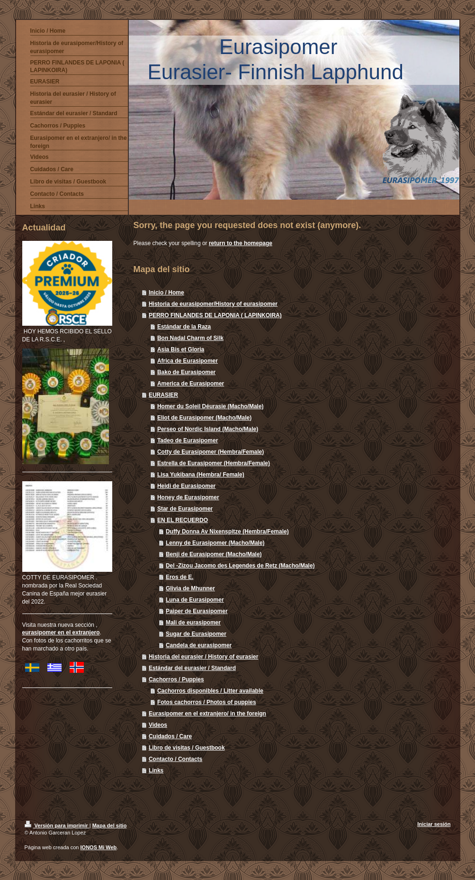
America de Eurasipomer (190, 383)
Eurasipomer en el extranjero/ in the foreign (207, 713)
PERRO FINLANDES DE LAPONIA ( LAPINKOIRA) (215, 315)
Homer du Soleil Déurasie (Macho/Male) (210, 406)
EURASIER (163, 395)
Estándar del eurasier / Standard (192, 668)
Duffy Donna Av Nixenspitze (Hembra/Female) (227, 531)
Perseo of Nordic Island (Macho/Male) (207, 429)
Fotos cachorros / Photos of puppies (206, 702)
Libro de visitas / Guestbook (187, 747)
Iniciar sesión (433, 824)
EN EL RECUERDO (182, 520)
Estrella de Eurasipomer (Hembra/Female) (213, 463)
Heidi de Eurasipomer (186, 486)
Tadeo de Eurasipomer (187, 440)
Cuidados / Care (170, 736)
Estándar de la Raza (184, 326)
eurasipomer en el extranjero (61, 632)
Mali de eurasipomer (193, 622)
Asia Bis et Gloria (180, 349)
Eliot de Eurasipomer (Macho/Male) (204, 417)
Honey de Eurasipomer (188, 497)
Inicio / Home (166, 292)
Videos (158, 725)
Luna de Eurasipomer (195, 599)
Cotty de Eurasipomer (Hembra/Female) (210, 452)
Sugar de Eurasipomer (196, 634)
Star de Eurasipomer (185, 508)
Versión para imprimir (57, 825)
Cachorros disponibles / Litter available (210, 691)
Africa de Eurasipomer (187, 361)
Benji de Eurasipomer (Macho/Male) (214, 554)
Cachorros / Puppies (176, 679)
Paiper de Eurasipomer (197, 611)
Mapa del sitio (109, 825)
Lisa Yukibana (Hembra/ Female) (200, 474)
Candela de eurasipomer (199, 645)
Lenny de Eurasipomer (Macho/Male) (215, 543)
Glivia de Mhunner (190, 588)
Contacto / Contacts (175, 759)
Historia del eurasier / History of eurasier (203, 656)
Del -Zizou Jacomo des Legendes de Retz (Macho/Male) (240, 565)
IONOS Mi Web (99, 847)
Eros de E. (180, 577)
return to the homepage (240, 243)
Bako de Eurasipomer (186, 372)
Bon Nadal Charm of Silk (190, 338)
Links (156, 770)
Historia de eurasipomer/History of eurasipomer (213, 304)
